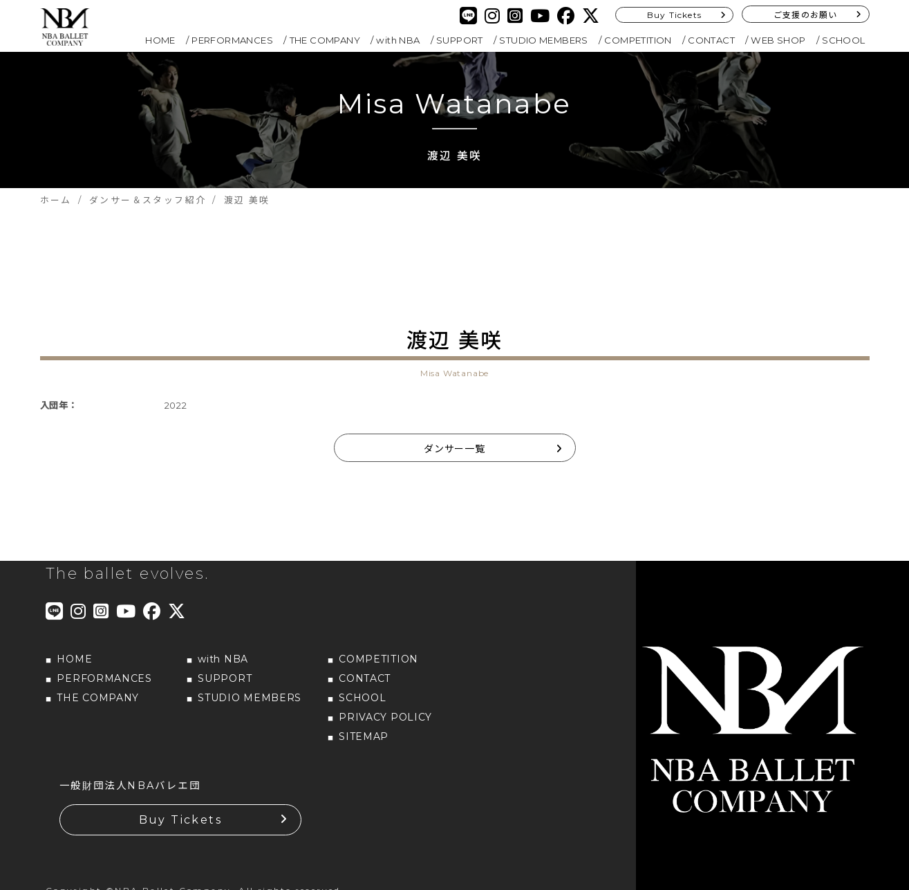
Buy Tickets (674, 15)
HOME (160, 40)
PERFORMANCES (232, 40)
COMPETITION (637, 40)
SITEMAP (363, 736)
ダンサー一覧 (454, 449)
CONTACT (711, 40)
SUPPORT (459, 40)
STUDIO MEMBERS (543, 40)
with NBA (398, 40)
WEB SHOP (778, 40)
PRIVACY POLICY (385, 717)
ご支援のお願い (805, 15)
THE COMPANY (325, 40)
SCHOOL (843, 40)
